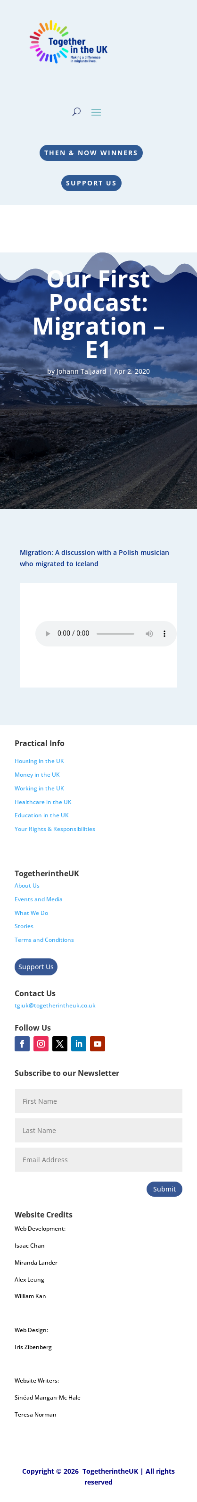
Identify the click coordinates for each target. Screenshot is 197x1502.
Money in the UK (37, 775)
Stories (24, 926)
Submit (164, 1188)
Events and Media (39, 899)
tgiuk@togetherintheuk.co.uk (55, 1005)
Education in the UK (42, 815)
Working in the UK (39, 788)
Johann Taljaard (82, 371)
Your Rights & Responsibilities (55, 829)
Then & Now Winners (91, 152)
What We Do (31, 913)
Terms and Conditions (44, 940)
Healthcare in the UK (43, 802)
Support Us (91, 182)
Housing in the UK (39, 761)
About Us (27, 885)
